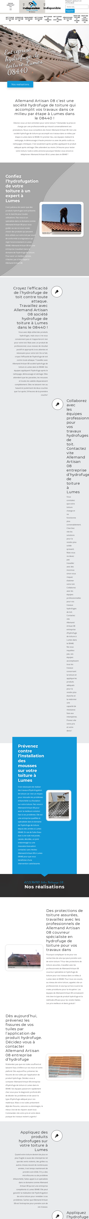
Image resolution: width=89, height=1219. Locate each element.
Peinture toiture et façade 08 (77, 19)
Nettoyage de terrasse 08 (48, 19)
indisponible (31, 7)
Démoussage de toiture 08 (67, 19)
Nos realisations (20, 84)
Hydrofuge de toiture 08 (19, 19)
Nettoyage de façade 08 (38, 19)
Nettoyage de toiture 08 (10, 19)
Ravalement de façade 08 (28, 19)
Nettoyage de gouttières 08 (57, 19)
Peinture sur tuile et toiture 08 (84, 19)
